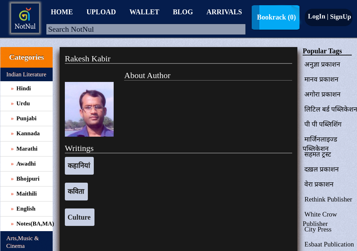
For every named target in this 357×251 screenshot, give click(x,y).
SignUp (339, 16)
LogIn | (318, 16)
